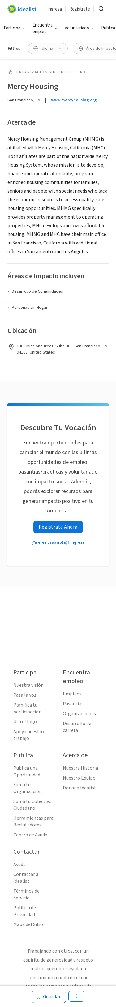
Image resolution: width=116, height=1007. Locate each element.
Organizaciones (79, 713)
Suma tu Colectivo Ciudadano (32, 805)
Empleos (72, 693)
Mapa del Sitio (28, 924)
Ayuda (19, 864)
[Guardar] (49, 997)
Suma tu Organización (27, 788)
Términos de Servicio (26, 894)
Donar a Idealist (79, 787)
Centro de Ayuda (30, 834)
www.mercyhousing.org (74, 100)
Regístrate (79, 9)
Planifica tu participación (27, 708)
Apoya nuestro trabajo (28, 735)
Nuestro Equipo (79, 778)
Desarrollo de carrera (77, 727)
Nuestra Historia (80, 768)
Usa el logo (25, 721)
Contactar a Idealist (25, 878)
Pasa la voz (25, 695)
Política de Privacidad (24, 911)
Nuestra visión (28, 685)
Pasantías (73, 703)
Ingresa (54, 9)
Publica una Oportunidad (26, 771)
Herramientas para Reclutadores (33, 821)
